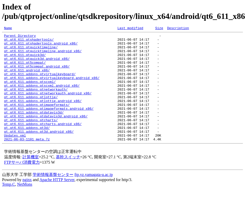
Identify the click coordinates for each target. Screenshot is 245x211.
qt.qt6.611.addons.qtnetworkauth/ (36, 101)
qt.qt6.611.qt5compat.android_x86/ (37, 74)
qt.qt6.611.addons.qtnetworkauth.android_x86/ (48, 106)
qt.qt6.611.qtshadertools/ (29, 41)
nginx (27, 202)
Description (178, 28)
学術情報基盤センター (53, 197)
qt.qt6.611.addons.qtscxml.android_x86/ (42, 97)
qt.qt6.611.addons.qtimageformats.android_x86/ (49, 124)
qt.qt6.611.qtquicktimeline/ (31, 51)
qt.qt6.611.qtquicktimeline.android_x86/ (43, 55)
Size (159, 28)
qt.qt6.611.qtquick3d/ (25, 60)
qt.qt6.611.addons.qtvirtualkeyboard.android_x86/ (51, 87)
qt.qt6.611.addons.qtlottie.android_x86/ (43, 115)
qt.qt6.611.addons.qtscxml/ (30, 92)
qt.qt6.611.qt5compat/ (25, 69)
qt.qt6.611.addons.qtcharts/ (31, 138)
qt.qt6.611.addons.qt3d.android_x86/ (39, 152)
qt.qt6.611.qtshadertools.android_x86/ (41, 46)
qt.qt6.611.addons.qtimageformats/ (37, 120)
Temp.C (8, 206)
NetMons (24, 206)
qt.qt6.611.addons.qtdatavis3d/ (34, 129)
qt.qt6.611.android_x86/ (27, 78)
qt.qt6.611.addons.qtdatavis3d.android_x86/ (46, 133)
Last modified (130, 28)
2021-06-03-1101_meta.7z (27, 161)
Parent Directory (20, 37)
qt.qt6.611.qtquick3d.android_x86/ (37, 64)
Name (8, 28)
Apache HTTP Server (57, 202)
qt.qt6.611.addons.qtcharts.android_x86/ (43, 143)
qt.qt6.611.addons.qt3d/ (27, 147)
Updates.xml (15, 156)
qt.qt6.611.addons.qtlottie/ (31, 110)
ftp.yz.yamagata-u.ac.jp (93, 197)
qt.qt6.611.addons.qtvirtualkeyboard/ (40, 83)
